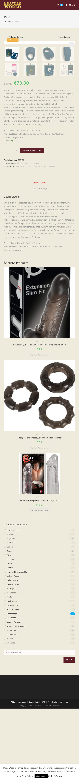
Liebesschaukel (13, 649)
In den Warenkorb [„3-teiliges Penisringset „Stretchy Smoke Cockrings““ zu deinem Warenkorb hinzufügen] (39, 513)
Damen (10, 616)
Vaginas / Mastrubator (16, 691)
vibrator (44, 231)
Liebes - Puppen (13, 641)
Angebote (18, 228)
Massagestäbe (13, 658)
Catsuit (10, 612)
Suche (69, 725)
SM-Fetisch (11, 683)
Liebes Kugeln (12, 645)
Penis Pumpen (13, 675)
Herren (10, 633)
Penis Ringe (28, 228)
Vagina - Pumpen (14, 687)
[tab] (39, 248)
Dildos (9, 620)
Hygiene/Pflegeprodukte (17, 637)
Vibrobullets (12, 700)
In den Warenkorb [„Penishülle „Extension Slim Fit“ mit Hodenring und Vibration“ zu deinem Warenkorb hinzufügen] (39, 420)
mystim (10, 662)
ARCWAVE (11, 608)
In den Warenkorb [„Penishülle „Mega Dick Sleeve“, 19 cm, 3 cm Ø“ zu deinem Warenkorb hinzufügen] (39, 576)
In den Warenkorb (32, 216)
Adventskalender (14, 595)
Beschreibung (39, 248)
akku (18, 231)
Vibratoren (11, 695)
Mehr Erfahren (55, 776)
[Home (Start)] (5, 21)
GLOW (9, 629)
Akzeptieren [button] (41, 776)
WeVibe (36, 228)
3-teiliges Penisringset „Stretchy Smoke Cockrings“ (39, 503)
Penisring (36, 231)
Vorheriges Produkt (16, 37)
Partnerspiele (12, 670)
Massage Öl (11, 654)
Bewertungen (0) (39, 254)
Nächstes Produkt (63, 37)
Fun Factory (11, 624)
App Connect (26, 231)
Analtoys (10, 599)
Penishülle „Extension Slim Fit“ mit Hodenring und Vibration (39, 410)
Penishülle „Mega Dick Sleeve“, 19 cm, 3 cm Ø (40, 566)
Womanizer (11, 708)
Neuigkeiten (12, 666)
